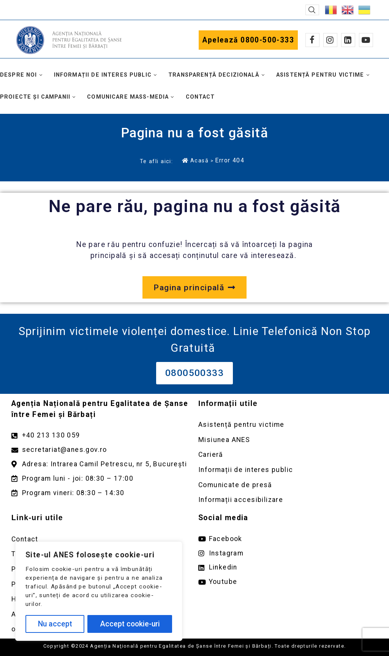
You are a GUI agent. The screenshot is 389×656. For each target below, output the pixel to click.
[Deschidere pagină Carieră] (288, 454)
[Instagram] (330, 40)
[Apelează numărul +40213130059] (101, 435)
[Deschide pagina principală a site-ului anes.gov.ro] (194, 287)
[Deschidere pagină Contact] (101, 539)
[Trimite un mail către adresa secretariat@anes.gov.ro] (101, 449)
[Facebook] (312, 40)
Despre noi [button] (18, 75)
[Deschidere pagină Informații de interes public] (288, 470)
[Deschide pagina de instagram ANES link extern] (288, 553)
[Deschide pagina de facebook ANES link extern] (288, 539)
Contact (200, 97)
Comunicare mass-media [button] (128, 97)
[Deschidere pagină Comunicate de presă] (288, 485)
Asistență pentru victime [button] (320, 75)
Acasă (195, 160)
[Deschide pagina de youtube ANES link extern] (288, 581)
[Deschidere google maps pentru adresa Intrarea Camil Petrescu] (101, 464)
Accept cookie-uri (130, 624)
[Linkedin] (348, 40)
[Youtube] (366, 40)
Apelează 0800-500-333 (248, 40)
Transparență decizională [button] (213, 75)
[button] (312, 10)
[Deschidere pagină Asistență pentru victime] (288, 424)
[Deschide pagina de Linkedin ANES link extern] (288, 567)
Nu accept (55, 624)
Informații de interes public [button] (103, 75)
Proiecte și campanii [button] (35, 97)
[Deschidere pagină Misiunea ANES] (288, 440)
